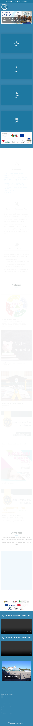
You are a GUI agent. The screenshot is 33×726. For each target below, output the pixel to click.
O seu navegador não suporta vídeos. (16, 626)
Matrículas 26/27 (16, 44)
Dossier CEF (16, 96)
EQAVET (16, 71)
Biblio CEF (17, 122)
